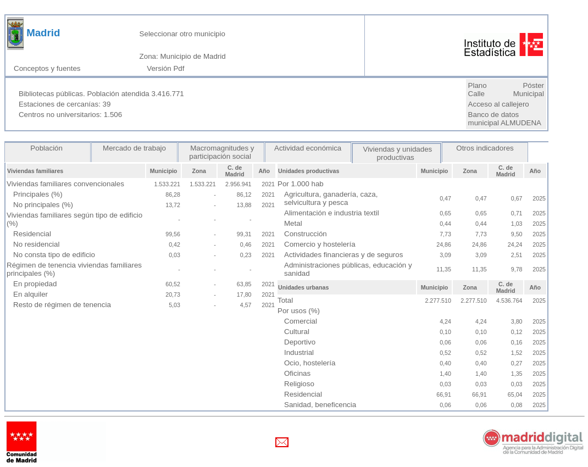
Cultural (296, 331)
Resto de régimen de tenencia (62, 305)
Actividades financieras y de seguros (343, 255)
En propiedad (35, 284)
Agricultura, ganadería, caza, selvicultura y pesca (331, 198)
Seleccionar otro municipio (182, 34)
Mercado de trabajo (134, 148)
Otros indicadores (485, 148)
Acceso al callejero (498, 104)
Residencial (32, 234)
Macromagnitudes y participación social (221, 152)
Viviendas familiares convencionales (65, 184)
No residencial (36, 244)
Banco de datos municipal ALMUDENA (504, 118)
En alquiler (30, 294)
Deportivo (299, 342)
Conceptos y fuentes (49, 68)
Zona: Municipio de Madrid (183, 56)
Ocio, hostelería (309, 363)
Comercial (300, 321)
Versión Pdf (167, 68)
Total (285, 300)
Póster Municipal (528, 89)
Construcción (305, 234)
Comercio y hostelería (320, 244)
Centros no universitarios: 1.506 (70, 114)
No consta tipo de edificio (54, 255)
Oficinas (297, 373)
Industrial (299, 352)
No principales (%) (43, 205)
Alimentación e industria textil (331, 213)
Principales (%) (38, 194)
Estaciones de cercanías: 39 (64, 104)
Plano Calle (477, 89)
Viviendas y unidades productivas (396, 153)
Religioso (299, 384)
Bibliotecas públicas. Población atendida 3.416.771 (101, 94)
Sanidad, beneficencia (320, 405)
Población (48, 148)
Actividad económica (308, 148)
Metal (293, 223)
